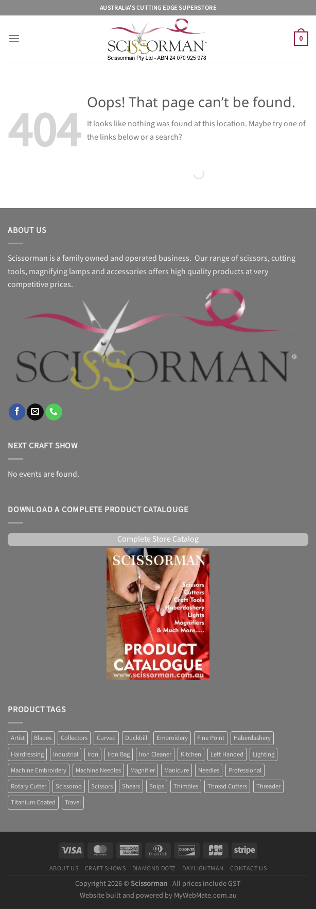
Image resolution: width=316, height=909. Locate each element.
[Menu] (14, 39)
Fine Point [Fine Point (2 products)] (210, 738)
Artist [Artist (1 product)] (18, 738)
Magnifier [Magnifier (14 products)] (142, 770)
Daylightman (203, 868)
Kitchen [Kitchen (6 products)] (191, 754)
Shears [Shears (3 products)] (131, 786)
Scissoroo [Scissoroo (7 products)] (69, 786)
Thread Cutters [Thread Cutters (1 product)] (227, 786)
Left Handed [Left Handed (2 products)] (226, 754)
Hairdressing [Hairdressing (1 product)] (27, 754)
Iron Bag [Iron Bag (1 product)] (119, 754)
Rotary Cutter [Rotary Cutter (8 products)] (28, 786)
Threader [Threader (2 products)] (268, 786)
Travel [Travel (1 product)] (73, 802)
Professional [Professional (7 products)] (245, 770)
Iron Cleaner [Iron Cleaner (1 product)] (155, 754)
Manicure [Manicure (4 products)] (176, 770)
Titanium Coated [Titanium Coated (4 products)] (33, 802)
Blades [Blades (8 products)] (42, 738)
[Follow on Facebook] (17, 411)
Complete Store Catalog (158, 539)
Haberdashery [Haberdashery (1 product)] (252, 738)
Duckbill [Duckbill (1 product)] (136, 738)
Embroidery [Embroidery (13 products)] (172, 738)
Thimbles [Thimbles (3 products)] (185, 786)
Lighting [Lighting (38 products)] (263, 754)
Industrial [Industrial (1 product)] (65, 754)
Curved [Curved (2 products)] (106, 738)
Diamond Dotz (154, 868)
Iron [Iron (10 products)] (92, 754)
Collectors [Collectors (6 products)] (74, 738)
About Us (64, 868)
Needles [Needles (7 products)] (208, 770)
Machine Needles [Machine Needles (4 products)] (98, 770)
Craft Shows (105, 868)
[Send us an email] (35, 411)
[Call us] (53, 411)
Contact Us (248, 868)
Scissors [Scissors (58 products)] (102, 786)
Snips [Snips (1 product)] (156, 786)
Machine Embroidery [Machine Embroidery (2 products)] (38, 770)
